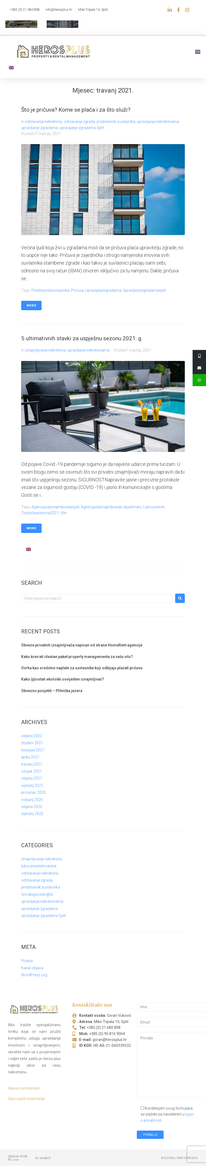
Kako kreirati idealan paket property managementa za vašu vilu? (77, 657)
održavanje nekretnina (43, 121)
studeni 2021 (32, 743)
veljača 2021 (31, 778)
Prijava (27, 961)
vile (63, 513)
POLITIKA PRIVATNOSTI (179, 1158)
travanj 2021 (31, 764)
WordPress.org (34, 975)
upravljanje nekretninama (158, 121)
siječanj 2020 (32, 814)
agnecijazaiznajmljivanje (101, 507)
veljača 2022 (31, 736)
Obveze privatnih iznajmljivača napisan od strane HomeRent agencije (81, 645)
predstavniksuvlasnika (50, 290)
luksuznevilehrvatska (38, 866)
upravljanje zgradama (39, 128)
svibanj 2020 (32, 800)
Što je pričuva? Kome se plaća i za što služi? (75, 110)
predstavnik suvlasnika (116, 121)
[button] (197, 51)
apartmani (132, 507)
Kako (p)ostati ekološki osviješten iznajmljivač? (62, 679)
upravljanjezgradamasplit (144, 290)
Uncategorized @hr (37, 894)
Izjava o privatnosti (24, 1088)
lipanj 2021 (30, 757)
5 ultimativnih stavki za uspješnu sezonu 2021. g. (81, 338)
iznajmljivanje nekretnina (45, 350)
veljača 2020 (31, 807)
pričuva (77, 290)
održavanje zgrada (79, 121)
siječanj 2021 (32, 785)
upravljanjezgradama (103, 290)
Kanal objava (32, 968)
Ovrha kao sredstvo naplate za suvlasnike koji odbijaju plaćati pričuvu (81, 668)
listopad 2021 (32, 750)
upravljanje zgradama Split (81, 128)
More (31, 305)
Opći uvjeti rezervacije (26, 1098)
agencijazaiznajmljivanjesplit (55, 507)
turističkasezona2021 (40, 513)
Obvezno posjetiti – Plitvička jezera (51, 691)
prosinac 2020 (33, 792)
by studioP (43, 1158)
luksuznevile (153, 507)
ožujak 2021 (31, 771)
